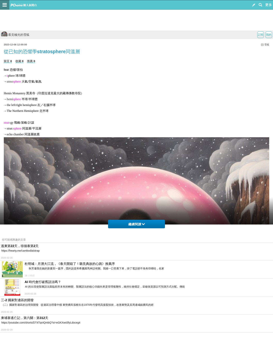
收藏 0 (19, 61)
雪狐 (266, 44)
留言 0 (8, 61)
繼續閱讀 (136, 224)
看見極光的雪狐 (15, 34)
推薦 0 (31, 61)
